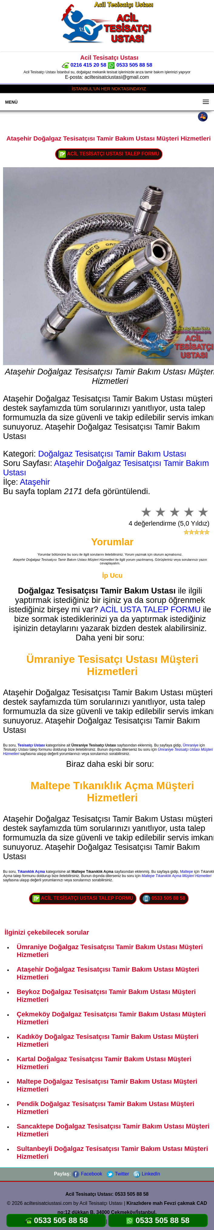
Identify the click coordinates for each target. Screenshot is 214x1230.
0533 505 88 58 (130, 65)
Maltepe (186, 871)
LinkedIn (146, 1173)
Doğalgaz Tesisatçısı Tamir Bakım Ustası (112, 453)
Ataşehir (35, 482)
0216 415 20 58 (84, 65)
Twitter (117, 1173)
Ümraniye (190, 745)
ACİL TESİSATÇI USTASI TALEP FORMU (109, 154)
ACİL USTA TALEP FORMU (150, 609)
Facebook (87, 1173)
